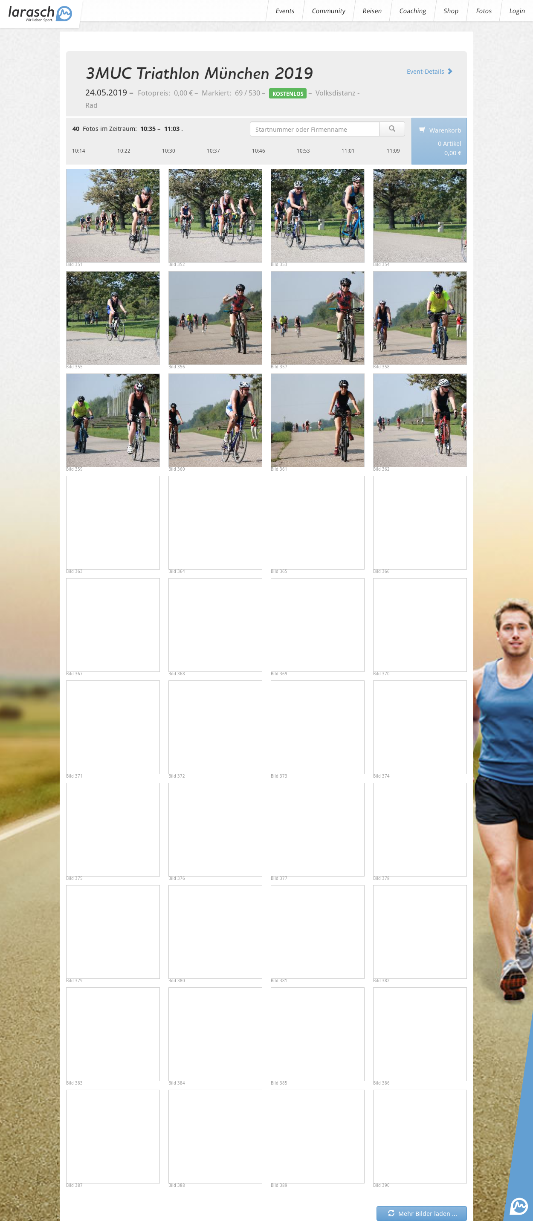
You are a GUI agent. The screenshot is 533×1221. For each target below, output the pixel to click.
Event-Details (430, 71)
